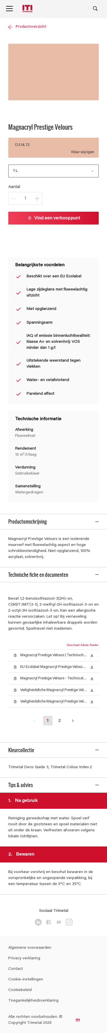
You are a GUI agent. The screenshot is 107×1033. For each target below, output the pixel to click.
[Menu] (9, 8)
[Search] (95, 8)
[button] (92, 651)
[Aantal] (25, 198)
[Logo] (28, 8)
